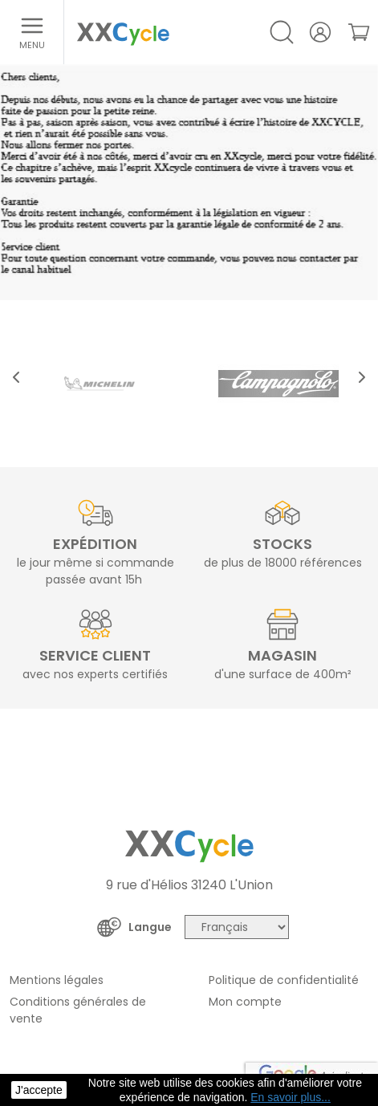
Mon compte (245, 1002)
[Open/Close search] (281, 32)
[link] (358, 32)
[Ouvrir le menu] (32, 32)
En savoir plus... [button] (290, 1097)
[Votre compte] (320, 32)
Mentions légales (57, 980)
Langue (150, 927)
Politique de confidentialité (284, 980)
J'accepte (39, 1090)
